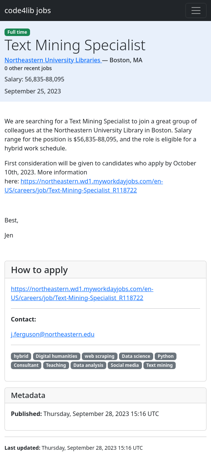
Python (166, 356)
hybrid (21, 356)
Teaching (56, 365)
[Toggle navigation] (195, 10)
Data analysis (89, 365)
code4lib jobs (28, 10)
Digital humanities (56, 356)
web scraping (100, 356)
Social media (125, 365)
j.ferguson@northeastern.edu (53, 334)
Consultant (26, 365)
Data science (136, 356)
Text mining (159, 365)
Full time (17, 32)
